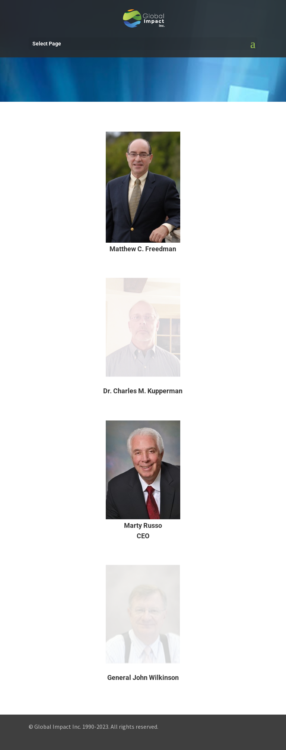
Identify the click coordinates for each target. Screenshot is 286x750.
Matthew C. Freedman (142, 249)
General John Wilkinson (143, 677)
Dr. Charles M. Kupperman (142, 391)
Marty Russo (143, 525)
